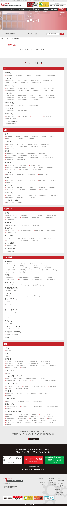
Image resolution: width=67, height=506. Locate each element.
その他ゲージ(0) (33, 365)
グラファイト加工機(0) (11, 82)
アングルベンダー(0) (24, 285)
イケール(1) (16, 356)
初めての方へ (13, 9)
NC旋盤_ (8, 73)
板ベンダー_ (9, 235)
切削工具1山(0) (43, 393)
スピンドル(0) (52, 386)
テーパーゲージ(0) (21, 365)
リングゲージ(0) (46, 363)
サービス (29, 9)
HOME (5, 9)
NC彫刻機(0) (36, 90)
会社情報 (46, 9)
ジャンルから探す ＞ (33, 33)
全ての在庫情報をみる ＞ (12, 33)
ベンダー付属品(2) (23, 240)
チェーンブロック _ (11, 310)
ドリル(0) (25, 386)
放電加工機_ (9, 114)
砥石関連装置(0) (22, 418)
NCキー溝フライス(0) (49, 88)
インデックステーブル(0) (52, 406)
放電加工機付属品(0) (11, 118)
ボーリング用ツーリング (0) (38, 386)
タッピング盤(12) (24, 169)
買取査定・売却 (42, 482)
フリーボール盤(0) (38, 167)
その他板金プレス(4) (11, 232)
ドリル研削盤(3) (10, 157)
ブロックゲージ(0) (32, 361)
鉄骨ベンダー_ (10, 282)
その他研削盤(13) (21, 159)
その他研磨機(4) (44, 189)
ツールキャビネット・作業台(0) (13, 422)
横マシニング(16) (22, 80)
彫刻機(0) (44, 146)
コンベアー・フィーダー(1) (12, 328)
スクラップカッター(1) (11, 217)
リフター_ (8, 321)
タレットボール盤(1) (11, 169)
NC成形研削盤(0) (22, 95)
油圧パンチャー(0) (10, 263)
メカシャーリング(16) (11, 215)
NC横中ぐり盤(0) (10, 110)
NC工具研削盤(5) (10, 99)
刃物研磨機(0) (33, 189)
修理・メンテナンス (43, 485)
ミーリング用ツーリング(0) (12, 386)
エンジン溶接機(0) (23, 279)
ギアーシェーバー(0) (19, 195)
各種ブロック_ (10, 370)
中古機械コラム (61, 480)
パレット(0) (20, 420)
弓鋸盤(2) (22, 265)
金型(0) (50, 418)
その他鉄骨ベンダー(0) (38, 285)
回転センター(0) (34, 416)
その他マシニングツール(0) (50, 380)
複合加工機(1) (39, 75)
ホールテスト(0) (54, 365)
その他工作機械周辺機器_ (13, 411)
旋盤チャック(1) (10, 401)
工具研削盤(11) (44, 155)
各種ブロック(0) (10, 373)
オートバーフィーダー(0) (22, 414)
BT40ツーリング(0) (44, 378)
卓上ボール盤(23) (10, 165)
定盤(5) (8, 356)
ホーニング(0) (9, 187)
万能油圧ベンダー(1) (35, 238)
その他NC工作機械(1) (11, 123)
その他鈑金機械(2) (10, 251)
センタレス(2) (34, 155)
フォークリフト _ (11, 299)
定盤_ (7, 353)
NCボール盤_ (9, 103)
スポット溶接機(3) (47, 277)
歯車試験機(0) (20, 197)
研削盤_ (7, 151)
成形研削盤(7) (20, 153)
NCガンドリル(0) (33, 105)
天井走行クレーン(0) (11, 296)
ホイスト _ (8, 304)
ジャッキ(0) (33, 418)
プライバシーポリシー (59, 486)
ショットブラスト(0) (33, 265)
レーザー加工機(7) (24, 225)
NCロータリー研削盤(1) (36, 95)
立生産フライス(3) (32, 144)
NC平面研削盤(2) (10, 95)
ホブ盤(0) (8, 195)
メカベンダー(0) (10, 238)
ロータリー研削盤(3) (11, 155)
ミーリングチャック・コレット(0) (14, 378)
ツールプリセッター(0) (47, 416)
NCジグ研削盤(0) (51, 97)
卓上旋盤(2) (9, 136)
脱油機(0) (34, 414)
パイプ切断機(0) (48, 268)
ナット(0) (8, 388)
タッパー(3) (19, 393)
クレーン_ (8, 293)
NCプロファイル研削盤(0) (37, 97)
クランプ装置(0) (10, 420)
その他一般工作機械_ (12, 200)
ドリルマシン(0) (34, 270)
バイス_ (7, 348)
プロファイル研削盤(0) (33, 157)
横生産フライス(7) (45, 144)
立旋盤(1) (26, 136)
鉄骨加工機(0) (23, 270)
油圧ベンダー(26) (22, 238)
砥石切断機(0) (37, 268)
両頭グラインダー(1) (48, 157)
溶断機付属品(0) (37, 225)
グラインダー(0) (49, 422)
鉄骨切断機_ (9, 261)
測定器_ (7, 337)
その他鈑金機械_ (10, 248)
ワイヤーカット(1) (35, 116)
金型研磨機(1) (52, 187)
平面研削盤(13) (9, 153)
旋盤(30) (18, 136)
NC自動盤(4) (29, 75)
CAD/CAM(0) (44, 420)
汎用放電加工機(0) (10, 116)
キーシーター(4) (52, 180)
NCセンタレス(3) (22, 97)
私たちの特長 (21, 9)
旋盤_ (7, 134)
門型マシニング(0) (35, 80)
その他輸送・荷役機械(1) (12, 334)
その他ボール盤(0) (36, 169)
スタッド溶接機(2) (10, 279)
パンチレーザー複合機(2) (25, 230)
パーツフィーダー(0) (45, 414)
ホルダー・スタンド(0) (11, 367)
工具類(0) (8, 424)
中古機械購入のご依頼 (59, 492)
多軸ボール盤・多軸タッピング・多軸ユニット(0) (18, 167)
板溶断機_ (8, 222)
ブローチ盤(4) (20, 187)
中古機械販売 (42, 484)
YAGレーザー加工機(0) (37, 279)
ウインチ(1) (9, 317)
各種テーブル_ (10, 404)
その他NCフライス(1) (48, 90)
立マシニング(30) (10, 80)
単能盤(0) (21, 138)
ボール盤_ (8, 163)
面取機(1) (20, 202)
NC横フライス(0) (22, 88)
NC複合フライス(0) (35, 88)
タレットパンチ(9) (10, 230)
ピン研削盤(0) (9, 159)
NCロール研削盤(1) (23, 99)
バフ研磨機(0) (22, 189)
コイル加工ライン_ (11, 243)
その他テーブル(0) (10, 408)
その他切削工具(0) (10, 395)
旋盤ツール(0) (9, 393)
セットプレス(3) (39, 230)
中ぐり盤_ (8, 172)
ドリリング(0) (24, 82)
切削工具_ (8, 391)
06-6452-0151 (54, 5)
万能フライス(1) (10, 146)
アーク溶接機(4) (10, 277)
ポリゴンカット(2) (10, 138)
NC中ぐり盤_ (9, 108)
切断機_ (7, 213)
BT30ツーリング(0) (31, 378)
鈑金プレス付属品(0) (52, 230)
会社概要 (59, 478)
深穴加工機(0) (50, 167)
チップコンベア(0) (22, 416)
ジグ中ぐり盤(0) (20, 174)
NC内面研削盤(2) (50, 95)
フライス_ (8, 141)
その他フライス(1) (10, 148)
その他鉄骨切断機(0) (11, 270)
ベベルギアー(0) (32, 195)
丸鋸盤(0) (44, 265)
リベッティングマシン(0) (12, 268)
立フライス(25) (9, 144)
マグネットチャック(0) (23, 401)
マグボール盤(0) (22, 272)
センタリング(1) (10, 202)
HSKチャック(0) (23, 380)
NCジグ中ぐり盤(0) (23, 110)
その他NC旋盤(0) (50, 75)
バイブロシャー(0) (38, 215)
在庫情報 (38, 9)
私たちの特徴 (51, 478)
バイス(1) (8, 350)
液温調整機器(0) (10, 416)
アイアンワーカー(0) (34, 272)
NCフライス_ (9, 86)
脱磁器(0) (42, 418)
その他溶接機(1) (51, 279)
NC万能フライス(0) (10, 90)
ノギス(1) (8, 361)
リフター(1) (9, 323)
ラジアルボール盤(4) (35, 165)
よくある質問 (54, 9)
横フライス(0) (20, 144)
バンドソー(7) (22, 263)
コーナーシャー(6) (36, 217)
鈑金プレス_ (9, 228)
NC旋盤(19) (9, 75)
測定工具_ (8, 359)
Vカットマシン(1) (51, 215)
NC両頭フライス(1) (24, 90)
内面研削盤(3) (31, 153)
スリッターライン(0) (11, 245)
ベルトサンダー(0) (10, 189)
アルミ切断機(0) (26, 268)
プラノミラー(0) (20, 180)
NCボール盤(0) (9, 105)
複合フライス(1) (34, 146)
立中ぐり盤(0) (31, 174)
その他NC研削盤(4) (36, 99)
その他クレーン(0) (36, 296)
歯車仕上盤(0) (54, 195)
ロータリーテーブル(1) (11, 406)
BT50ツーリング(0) (10, 380)
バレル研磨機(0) (41, 187)
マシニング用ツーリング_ (14, 376)
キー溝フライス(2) (22, 146)
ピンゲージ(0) (21, 363)
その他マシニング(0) (37, 82)
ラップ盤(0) (30, 187)
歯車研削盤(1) (43, 195)
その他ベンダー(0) (36, 240)
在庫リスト (52, 482)
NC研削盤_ (8, 93)
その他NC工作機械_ (11, 121)
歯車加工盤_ (9, 193)
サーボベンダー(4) (10, 240)
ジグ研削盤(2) (23, 155)
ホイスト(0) (9, 306)
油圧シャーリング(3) (25, 215)
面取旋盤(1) (53, 136)
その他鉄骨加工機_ (11, 288)
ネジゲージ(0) (9, 365)
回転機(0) (55, 270)
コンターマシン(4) (44, 263)
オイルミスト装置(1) (32, 420)
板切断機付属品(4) (48, 217)
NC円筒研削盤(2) (10, 97)
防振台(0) (54, 420)
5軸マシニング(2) (47, 80)
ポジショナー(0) (10, 272)
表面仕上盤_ (9, 185)
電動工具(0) (28, 422)
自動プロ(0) (9, 414)
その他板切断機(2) (10, 219)
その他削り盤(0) (10, 182)
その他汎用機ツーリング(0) (21, 388)
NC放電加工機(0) (23, 116)
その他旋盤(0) (30, 138)
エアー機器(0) (38, 422)
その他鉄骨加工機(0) (11, 290)
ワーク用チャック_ (11, 398)
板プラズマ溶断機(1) (11, 225)
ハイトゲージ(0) (10, 363)
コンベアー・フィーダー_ (13, 326)
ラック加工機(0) (31, 197)
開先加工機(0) (45, 270)
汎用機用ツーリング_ (12, 383)
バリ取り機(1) (24, 217)
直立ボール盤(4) (22, 165)
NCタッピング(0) (21, 105)
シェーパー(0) (31, 180)
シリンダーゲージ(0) (33, 363)
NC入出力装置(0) (10, 418)
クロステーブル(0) (25, 406)
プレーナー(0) (9, 180)
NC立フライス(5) (10, 88)
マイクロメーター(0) (19, 361)
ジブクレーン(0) (24, 296)
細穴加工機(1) (47, 116)
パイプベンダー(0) (10, 285)
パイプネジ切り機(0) (11, 265)
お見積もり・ (62, 9)
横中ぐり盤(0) (9, 174)
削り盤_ (7, 178)
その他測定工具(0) (25, 367)
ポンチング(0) (33, 263)
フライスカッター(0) (31, 393)
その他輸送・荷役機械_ (13, 332)
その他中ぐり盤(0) (43, 174)
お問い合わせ (33, 439)
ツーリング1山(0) (35, 380)
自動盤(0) (44, 136)
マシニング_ (9, 78)
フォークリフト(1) (10, 301)
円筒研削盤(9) (42, 153)
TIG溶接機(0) (36, 277)
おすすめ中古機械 (53, 484)
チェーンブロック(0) (11, 312)
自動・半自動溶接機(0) (23, 277)
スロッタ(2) (42, 180)
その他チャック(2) (37, 401)
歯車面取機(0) (9, 197)
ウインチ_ (8, 315)
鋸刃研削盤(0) (21, 157)
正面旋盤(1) (35, 136)
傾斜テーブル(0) (38, 406)
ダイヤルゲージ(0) (45, 361)
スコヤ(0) (43, 365)
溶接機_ (7, 275)
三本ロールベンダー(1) (49, 238)
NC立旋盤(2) (19, 75)
